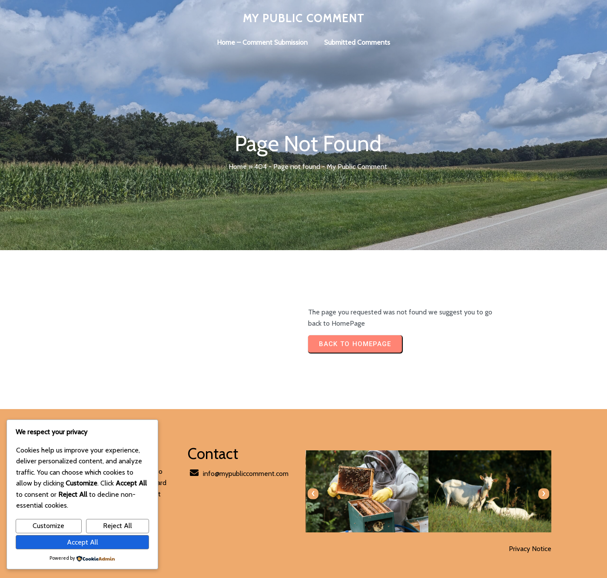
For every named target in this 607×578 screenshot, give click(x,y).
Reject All (117, 526)
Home (238, 166)
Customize (48, 526)
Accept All (82, 542)
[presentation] (313, 493)
